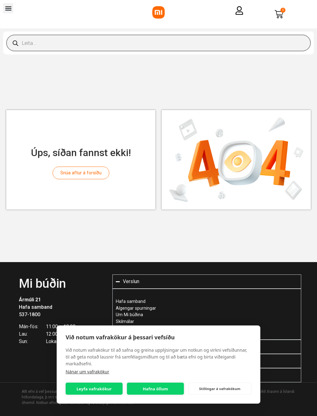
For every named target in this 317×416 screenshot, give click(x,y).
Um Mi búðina (129, 314)
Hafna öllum (155, 389)
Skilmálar (125, 321)
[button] (8, 8)
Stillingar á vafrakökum (219, 388)
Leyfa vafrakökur (94, 389)
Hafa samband (35, 307)
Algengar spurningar (136, 308)
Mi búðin (42, 283)
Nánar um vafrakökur (87, 372)
